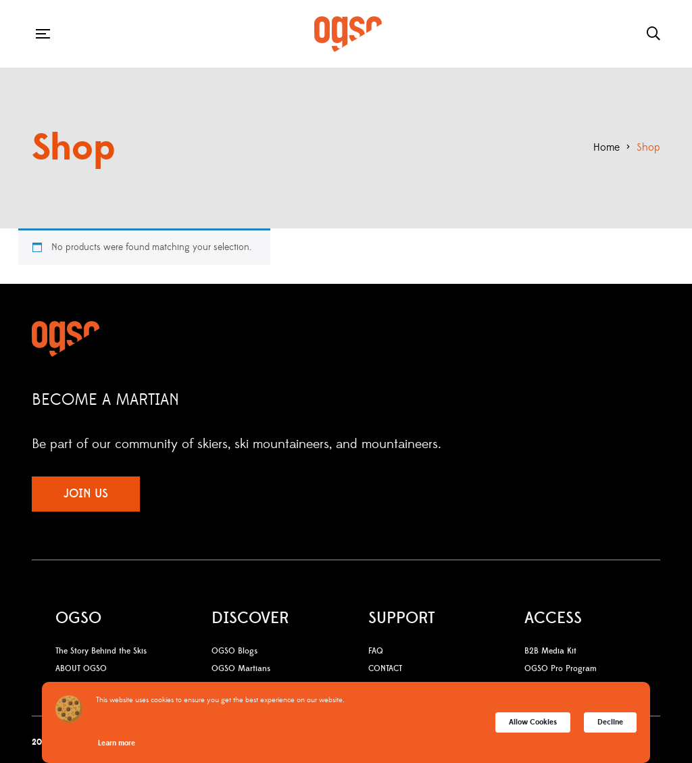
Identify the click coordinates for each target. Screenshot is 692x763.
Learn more (116, 743)
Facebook (521, 443)
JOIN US (86, 493)
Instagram (545, 443)
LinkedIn (599, 443)
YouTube (572, 443)
